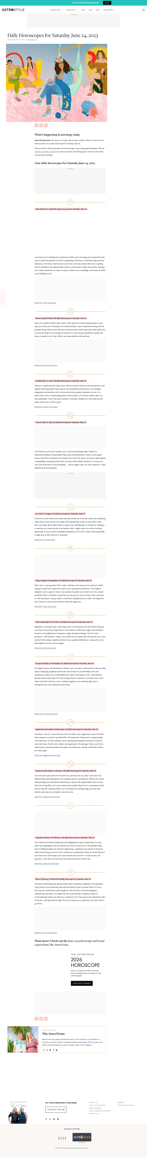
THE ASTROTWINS (82, 954)
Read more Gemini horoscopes (46, 407)
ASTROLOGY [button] (72, 10)
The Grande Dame (76, 1148)
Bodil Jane (69, 1148)
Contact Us (93, 1102)
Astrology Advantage (125, 1105)
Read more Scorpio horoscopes (46, 714)
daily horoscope (63, 209)
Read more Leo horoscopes (45, 540)
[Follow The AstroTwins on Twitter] (54, 1119)
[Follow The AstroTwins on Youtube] (58, 1119)
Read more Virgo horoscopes (45, 606)
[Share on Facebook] (41, 125)
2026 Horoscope (85, 962)
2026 (83, 10)
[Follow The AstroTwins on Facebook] (46, 1119)
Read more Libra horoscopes (45, 648)
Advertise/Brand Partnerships (100, 1111)
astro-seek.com (82, 1142)
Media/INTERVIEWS (95, 1108)
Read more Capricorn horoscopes (47, 797)
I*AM (90, 10)
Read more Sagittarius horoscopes (47, 755)
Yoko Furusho (85, 1148)
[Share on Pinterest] (46, 125)
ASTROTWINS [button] (110, 10)
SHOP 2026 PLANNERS (82, 983)
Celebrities (121, 1102)
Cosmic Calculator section (45, 152)
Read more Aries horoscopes (45, 303)
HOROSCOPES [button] (57, 10)
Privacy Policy (94, 1114)
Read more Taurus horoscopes (46, 365)
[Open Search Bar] (143, 10)
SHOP (107, 3)
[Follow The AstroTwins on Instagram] (50, 1119)
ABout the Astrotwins (97, 1105)
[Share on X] (36, 125)
